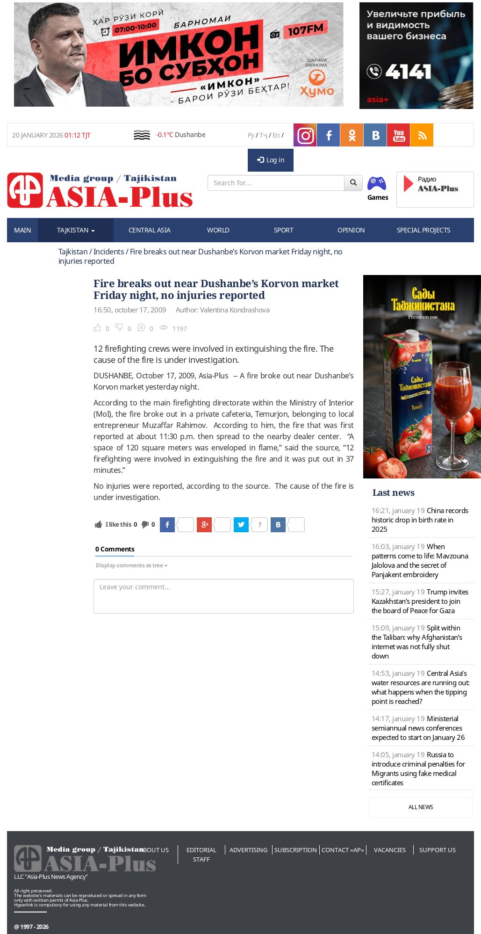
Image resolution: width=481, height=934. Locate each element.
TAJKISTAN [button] (76, 229)
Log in (271, 159)
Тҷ (263, 134)
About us (154, 850)
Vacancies (390, 850)
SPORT (284, 229)
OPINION (351, 229)
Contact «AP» (343, 850)
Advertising (248, 850)
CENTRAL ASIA (150, 229)
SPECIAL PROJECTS (424, 229)
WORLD (218, 229)
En (276, 134)
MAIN (22, 229)
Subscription (295, 850)
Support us (437, 850)
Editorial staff (201, 854)
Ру (251, 134)
